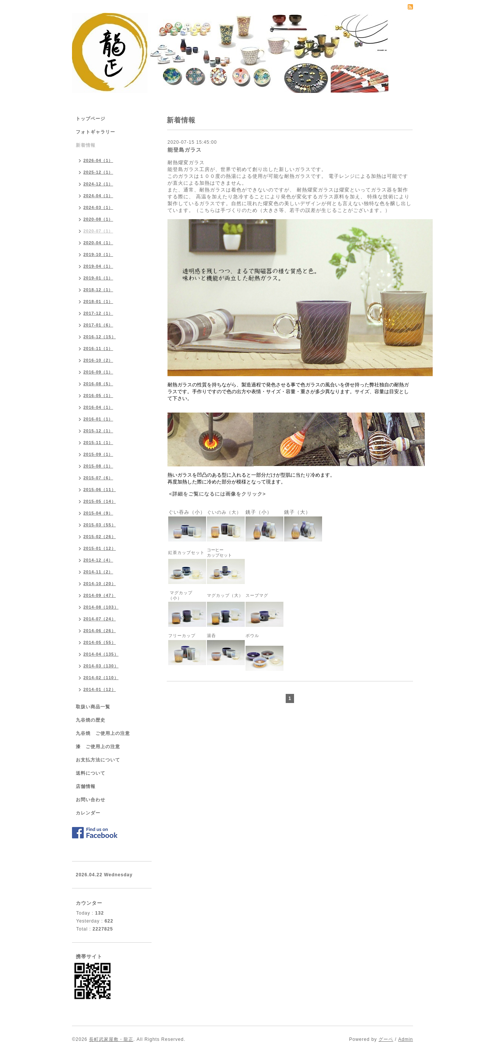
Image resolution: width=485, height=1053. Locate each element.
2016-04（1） (98, 407)
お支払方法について (98, 760)
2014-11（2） (98, 572)
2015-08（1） (98, 466)
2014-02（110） (101, 677)
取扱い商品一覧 (93, 706)
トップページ (90, 118)
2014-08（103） (101, 607)
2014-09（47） (99, 595)
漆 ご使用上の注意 (98, 746)
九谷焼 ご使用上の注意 (103, 733)
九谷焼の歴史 (90, 720)
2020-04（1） (98, 242)
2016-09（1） (98, 372)
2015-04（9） (98, 513)
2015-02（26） (99, 536)
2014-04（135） (101, 654)
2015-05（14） (99, 501)
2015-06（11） (99, 489)
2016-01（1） (98, 419)
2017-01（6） (98, 325)
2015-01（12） (99, 548)
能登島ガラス (184, 150)
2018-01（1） (98, 301)
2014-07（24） (99, 619)
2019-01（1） (98, 278)
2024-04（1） (98, 195)
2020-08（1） (98, 219)
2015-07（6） (98, 477)
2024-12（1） (98, 184)
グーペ (386, 1039)
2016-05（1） (98, 395)
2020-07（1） (98, 231)
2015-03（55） (99, 525)
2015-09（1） (98, 454)
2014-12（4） (98, 560)
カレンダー (88, 813)
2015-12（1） (98, 430)
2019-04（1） (98, 266)
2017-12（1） (98, 313)
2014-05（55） (99, 642)
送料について (90, 773)
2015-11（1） (98, 442)
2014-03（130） (101, 666)
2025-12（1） (98, 172)
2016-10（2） (98, 360)
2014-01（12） (99, 689)
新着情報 (85, 145)
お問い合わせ (90, 799)
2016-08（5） (98, 383)
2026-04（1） (98, 160)
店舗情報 (85, 786)
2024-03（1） (98, 207)
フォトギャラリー (95, 132)
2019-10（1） (98, 254)
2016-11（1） (98, 348)
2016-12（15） (99, 336)
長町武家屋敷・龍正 (111, 1039)
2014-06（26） (99, 630)
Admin (405, 1039)
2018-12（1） (98, 289)
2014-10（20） (99, 583)
